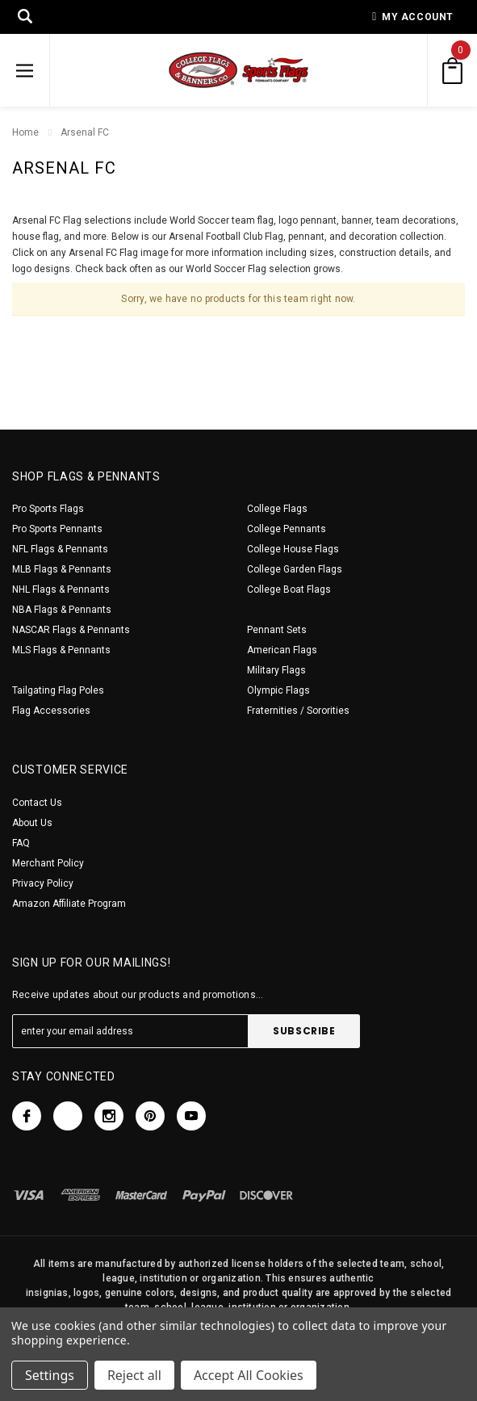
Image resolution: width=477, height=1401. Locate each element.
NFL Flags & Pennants (60, 549)
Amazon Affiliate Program (69, 903)
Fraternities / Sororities (298, 710)
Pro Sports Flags (48, 508)
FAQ (21, 843)
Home (25, 132)
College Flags (277, 508)
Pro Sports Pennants (57, 529)
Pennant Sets (277, 629)
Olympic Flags (278, 690)
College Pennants (286, 529)
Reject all (134, 1375)
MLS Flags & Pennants (61, 650)
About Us (32, 822)
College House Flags (293, 549)
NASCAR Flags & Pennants (71, 629)
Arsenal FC (85, 132)
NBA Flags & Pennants (61, 609)
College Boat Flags (289, 589)
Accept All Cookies (248, 1375)
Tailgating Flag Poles (58, 690)
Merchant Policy (48, 863)
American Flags (282, 650)
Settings (49, 1375)
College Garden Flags (294, 569)
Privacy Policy (42, 883)
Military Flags (276, 670)
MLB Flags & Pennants (61, 569)
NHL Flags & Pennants (61, 589)
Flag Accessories (51, 710)
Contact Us (37, 802)
